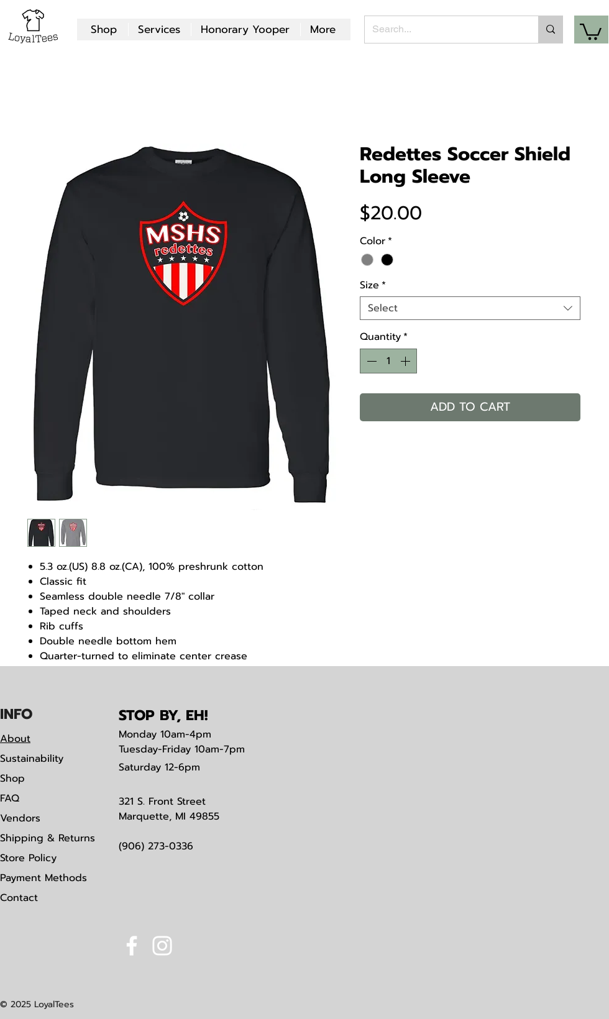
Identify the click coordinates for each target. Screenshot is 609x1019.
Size (373, 285)
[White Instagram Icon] (162, 946)
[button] (591, 31)
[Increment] (406, 361)
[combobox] (470, 308)
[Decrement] (370, 361)
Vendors (20, 818)
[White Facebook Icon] (132, 946)
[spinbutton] (388, 361)
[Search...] (442, 29)
